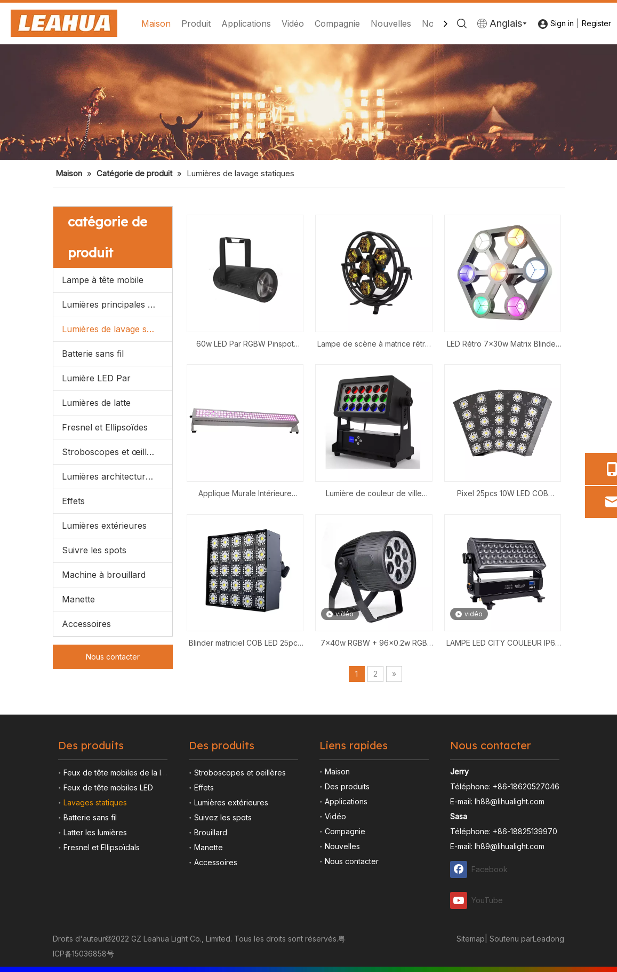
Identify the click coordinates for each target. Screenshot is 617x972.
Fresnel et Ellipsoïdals (101, 847)
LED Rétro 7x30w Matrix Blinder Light (502, 344)
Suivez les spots (223, 817)
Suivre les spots (94, 550)
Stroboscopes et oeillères (240, 772)
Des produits (347, 786)
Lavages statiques (95, 802)
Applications (246, 23)
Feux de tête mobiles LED (108, 787)
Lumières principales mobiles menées (117, 304)
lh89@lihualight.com (509, 846)
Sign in (562, 23)
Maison (156, 23)
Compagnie (337, 23)
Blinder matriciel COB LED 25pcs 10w (245, 643)
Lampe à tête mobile (102, 280)
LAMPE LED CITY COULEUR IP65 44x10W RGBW (502, 643)
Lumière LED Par (96, 378)
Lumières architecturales (112, 476)
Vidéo (293, 23)
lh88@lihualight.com (509, 801)
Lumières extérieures (104, 525)
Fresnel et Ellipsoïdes (105, 427)
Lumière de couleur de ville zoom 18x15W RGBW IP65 (374, 494)
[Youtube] (479, 899)
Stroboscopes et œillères (113, 451)
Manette (78, 599)
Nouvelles (391, 23)
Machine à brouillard (104, 574)
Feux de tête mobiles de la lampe (122, 772)
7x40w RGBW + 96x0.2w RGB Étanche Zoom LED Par (373, 643)
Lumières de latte (96, 402)
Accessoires (86, 623)
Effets (73, 501)
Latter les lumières (95, 832)
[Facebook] (479, 869)
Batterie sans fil (93, 353)
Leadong (548, 938)
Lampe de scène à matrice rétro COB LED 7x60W (373, 344)
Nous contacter (113, 656)
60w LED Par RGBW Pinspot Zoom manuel (245, 344)
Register (596, 23)
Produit (196, 23)
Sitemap (470, 938)
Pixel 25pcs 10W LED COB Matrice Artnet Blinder (502, 494)
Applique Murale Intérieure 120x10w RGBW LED (245, 494)
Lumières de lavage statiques (117, 329)
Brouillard (210, 832)
